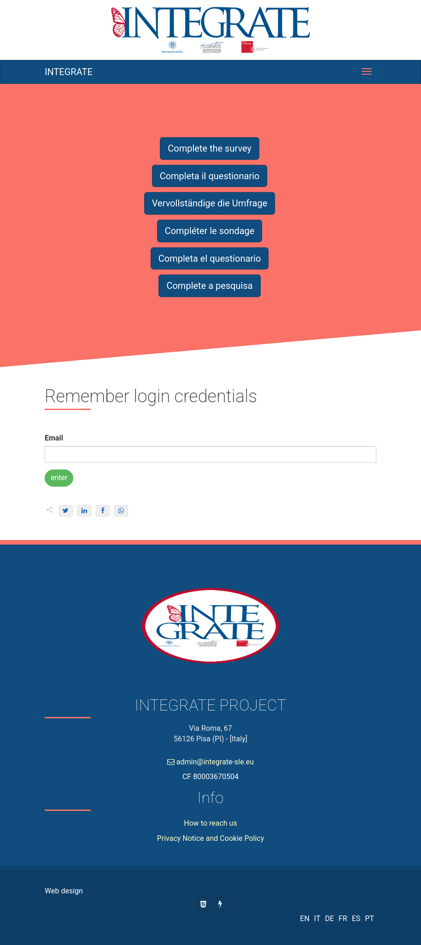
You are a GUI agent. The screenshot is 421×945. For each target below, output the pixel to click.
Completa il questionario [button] (210, 175)
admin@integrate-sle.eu (210, 761)
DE (329, 918)
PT (369, 918)
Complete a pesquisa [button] (209, 285)
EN (305, 918)
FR (343, 918)
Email (54, 438)
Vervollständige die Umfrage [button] (210, 203)
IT (317, 918)
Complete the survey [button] (209, 148)
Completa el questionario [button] (209, 258)
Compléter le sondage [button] (210, 230)
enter (59, 477)
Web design (64, 890)
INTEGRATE (69, 71)
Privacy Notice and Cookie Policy (210, 838)
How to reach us (210, 823)
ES (356, 918)
